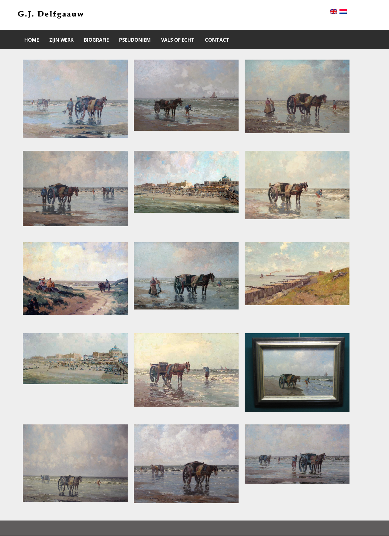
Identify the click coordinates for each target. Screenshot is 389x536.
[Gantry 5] (50, 15)
